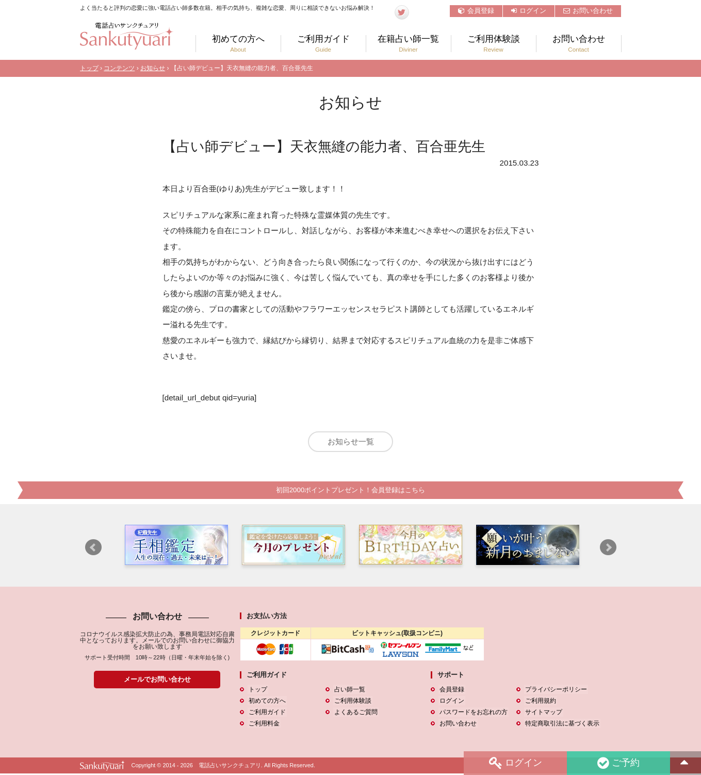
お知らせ (152, 68)
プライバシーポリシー (555, 690)
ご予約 (618, 763)
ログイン (528, 10)
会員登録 (476, 10)
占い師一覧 (348, 690)
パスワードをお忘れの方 (472, 713)
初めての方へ (238, 43)
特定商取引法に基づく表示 (561, 725)
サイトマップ (542, 713)
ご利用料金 (263, 725)
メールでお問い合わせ (157, 681)
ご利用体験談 (493, 43)
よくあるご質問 (355, 713)
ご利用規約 (539, 702)
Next (608, 548)
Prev (93, 548)
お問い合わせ (588, 10)
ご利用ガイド (323, 43)
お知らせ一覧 (351, 441)
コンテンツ (119, 68)
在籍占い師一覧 (408, 43)
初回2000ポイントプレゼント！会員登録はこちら (350, 491)
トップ (89, 68)
